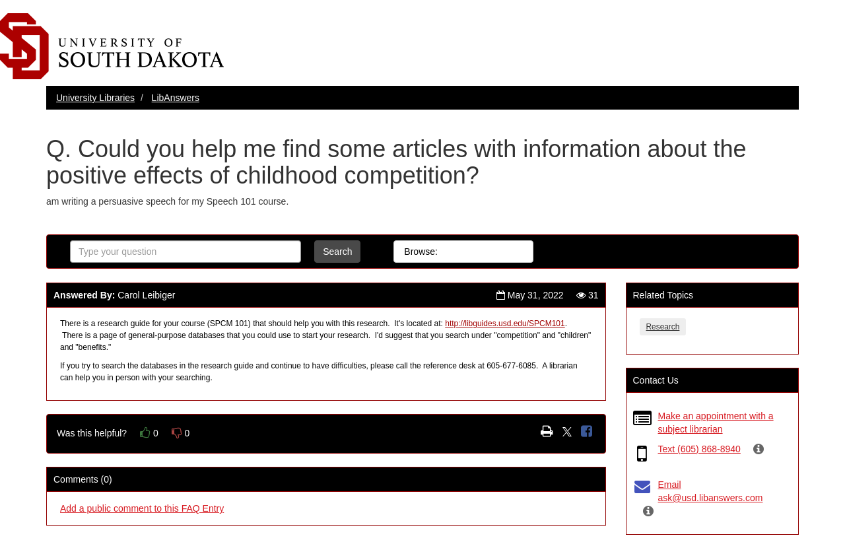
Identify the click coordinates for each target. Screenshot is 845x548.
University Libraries (95, 97)
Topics (506, 251)
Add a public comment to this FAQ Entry (142, 508)
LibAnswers (175, 97)
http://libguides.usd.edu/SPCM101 (504, 323)
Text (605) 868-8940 (699, 449)
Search (337, 251)
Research (663, 326)
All (462, 251)
